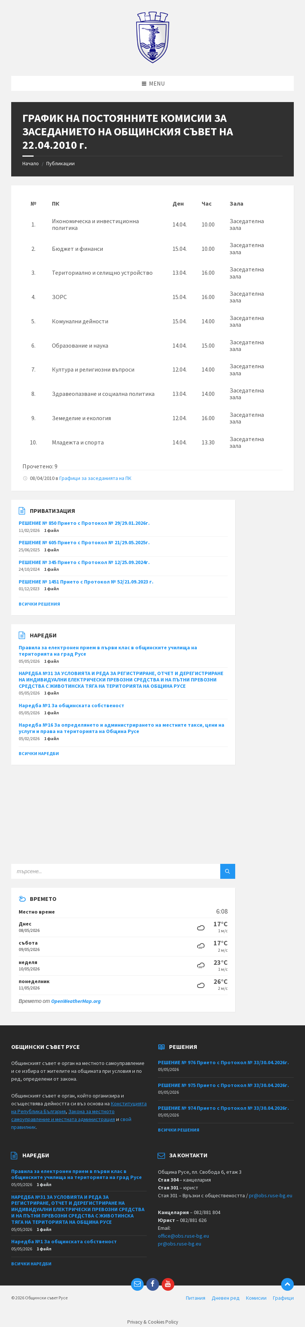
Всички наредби (39, 753)
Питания (195, 1297)
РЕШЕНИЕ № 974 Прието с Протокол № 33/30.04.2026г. (223, 1108)
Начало (30, 163)
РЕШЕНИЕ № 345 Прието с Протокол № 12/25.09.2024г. (84, 562)
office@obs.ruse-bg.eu (183, 1235)
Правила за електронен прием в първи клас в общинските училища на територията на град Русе (108, 650)
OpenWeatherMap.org (76, 1001)
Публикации (60, 163)
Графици (283, 1297)
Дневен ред (226, 1297)
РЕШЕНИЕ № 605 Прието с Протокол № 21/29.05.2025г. (84, 542)
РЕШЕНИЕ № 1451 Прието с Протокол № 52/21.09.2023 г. (86, 581)
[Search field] (104, 871)
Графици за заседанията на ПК (95, 478)
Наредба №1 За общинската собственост (71, 705)
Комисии (256, 1297)
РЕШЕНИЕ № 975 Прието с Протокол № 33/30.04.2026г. (223, 1085)
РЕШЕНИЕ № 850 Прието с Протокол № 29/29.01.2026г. (84, 523)
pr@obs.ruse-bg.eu (270, 1195)
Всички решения (39, 604)
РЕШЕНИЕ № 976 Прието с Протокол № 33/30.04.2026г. (223, 1062)
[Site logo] (152, 61)
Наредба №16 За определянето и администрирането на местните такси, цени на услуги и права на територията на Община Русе (121, 728)
